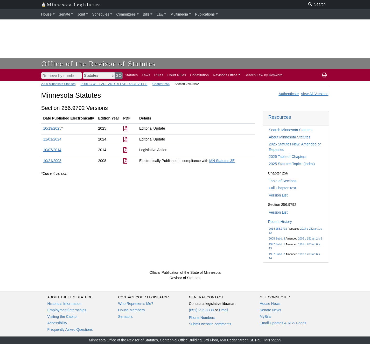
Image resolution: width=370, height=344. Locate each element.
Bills (146, 14)
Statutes (131, 75)
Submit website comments (210, 324)
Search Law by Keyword (264, 75)
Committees (126, 14)
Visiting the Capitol (62, 316)
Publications (205, 14)
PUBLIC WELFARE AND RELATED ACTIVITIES (114, 84)
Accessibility (57, 323)
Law (160, 14)
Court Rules (176, 75)
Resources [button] (279, 117)
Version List (278, 195)
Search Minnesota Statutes (290, 130)
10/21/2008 (52, 161)
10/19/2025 (52, 128)
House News (270, 303)
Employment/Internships (66, 310)
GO (119, 75)
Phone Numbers (202, 317)
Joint (81, 14)
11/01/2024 (52, 139)
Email (223, 310)
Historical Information (64, 303)
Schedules (100, 14)
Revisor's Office (225, 75)
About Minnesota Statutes (289, 137)
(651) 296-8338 (201, 310)
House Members (131, 310)
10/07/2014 (52, 150)
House (46, 14)
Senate (64, 14)
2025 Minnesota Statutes (58, 84)
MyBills (265, 316)
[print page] (324, 75)
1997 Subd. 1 (277, 244)
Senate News (270, 310)
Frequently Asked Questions (70, 329)
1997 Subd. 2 (277, 254)
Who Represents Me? (135, 303)
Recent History (280, 222)
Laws (146, 75)
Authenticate (288, 94)
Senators (125, 316)
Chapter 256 (161, 84)
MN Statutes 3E (222, 161)
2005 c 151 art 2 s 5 (310, 238)
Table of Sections (283, 181)
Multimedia (179, 14)
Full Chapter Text (282, 188)
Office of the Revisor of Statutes (98, 64)
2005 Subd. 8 (277, 238)
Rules (158, 75)
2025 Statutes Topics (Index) (292, 164)
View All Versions (314, 94)
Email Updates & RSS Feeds (283, 323)
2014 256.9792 (278, 228)
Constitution (199, 75)
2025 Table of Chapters (287, 157)
